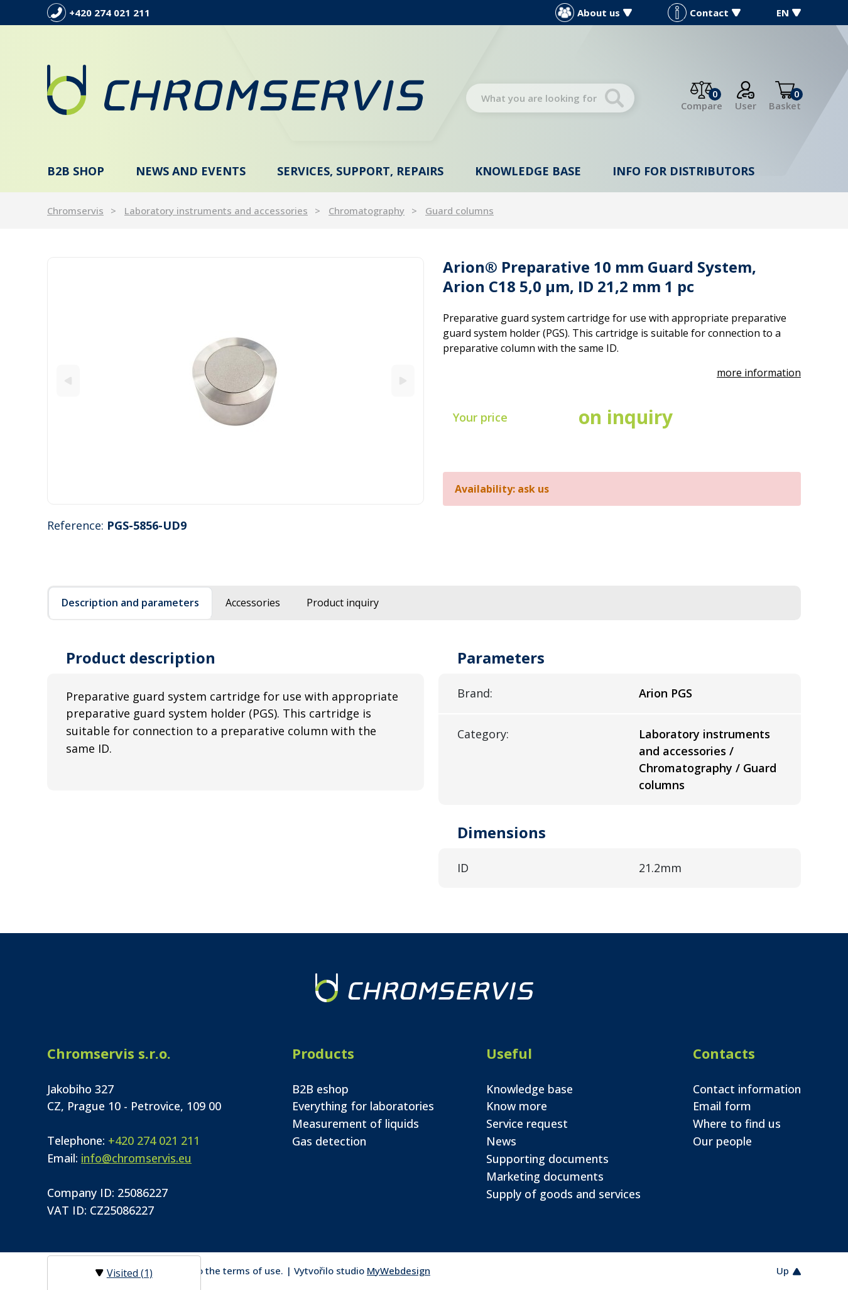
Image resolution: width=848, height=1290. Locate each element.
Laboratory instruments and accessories (216, 210)
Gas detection (329, 1141)
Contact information (747, 1088)
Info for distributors (683, 170)
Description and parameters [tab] (130, 602)
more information (759, 373)
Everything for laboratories (363, 1105)
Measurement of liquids (355, 1123)
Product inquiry (343, 602)
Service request (527, 1123)
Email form (722, 1105)
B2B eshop (320, 1088)
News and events (191, 170)
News (501, 1141)
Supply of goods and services (563, 1193)
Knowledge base (528, 170)
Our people (722, 1141)
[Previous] (68, 380)
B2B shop (75, 170)
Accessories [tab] (253, 602)
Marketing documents (545, 1176)
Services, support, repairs (360, 170)
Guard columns (459, 210)
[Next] (403, 380)
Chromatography (367, 210)
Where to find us (737, 1123)
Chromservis (75, 210)
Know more (516, 1105)
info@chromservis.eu (136, 1158)
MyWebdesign (398, 1270)
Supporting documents (547, 1158)
